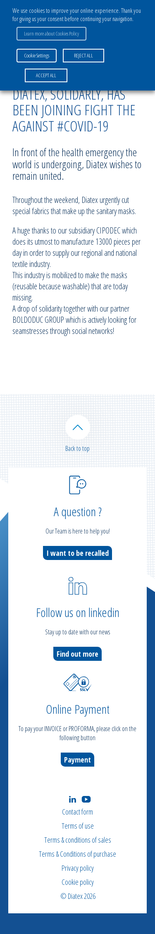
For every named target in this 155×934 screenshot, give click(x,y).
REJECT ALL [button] (83, 55)
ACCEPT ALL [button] (46, 75)
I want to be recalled (77, 553)
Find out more (77, 654)
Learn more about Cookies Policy (51, 33)
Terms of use (78, 826)
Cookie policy (78, 882)
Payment (77, 760)
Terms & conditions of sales (77, 840)
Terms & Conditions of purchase (77, 854)
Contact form (77, 812)
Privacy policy (78, 868)
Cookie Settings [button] (36, 55)
